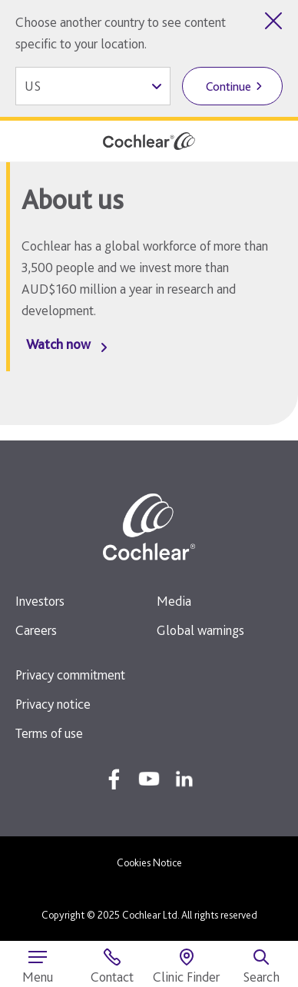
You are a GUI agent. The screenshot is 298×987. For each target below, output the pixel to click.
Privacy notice (53, 704)
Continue (228, 86)
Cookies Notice (149, 862)
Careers (36, 630)
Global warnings (200, 630)
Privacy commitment (70, 674)
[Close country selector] (273, 21)
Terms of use (49, 733)
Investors (40, 601)
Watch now (58, 344)
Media (174, 601)
